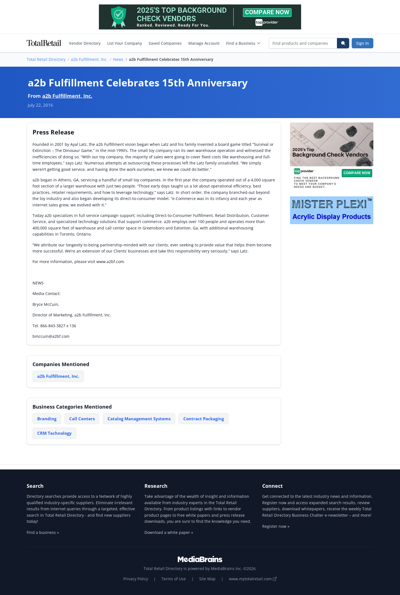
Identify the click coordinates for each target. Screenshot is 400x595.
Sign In (362, 43)
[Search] (343, 43)
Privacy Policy (135, 578)
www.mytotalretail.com (253, 578)
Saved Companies (165, 43)
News (118, 59)
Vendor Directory (85, 43)
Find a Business (243, 43)
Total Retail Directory (46, 59)
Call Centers (82, 418)
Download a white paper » (168, 532)
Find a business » (43, 532)
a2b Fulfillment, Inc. (89, 59)
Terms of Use (173, 578)
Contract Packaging (203, 418)
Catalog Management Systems (139, 418)
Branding (46, 418)
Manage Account (203, 43)
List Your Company (124, 43)
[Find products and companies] (303, 43)
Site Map (207, 578)
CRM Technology (54, 433)
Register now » (275, 526)
